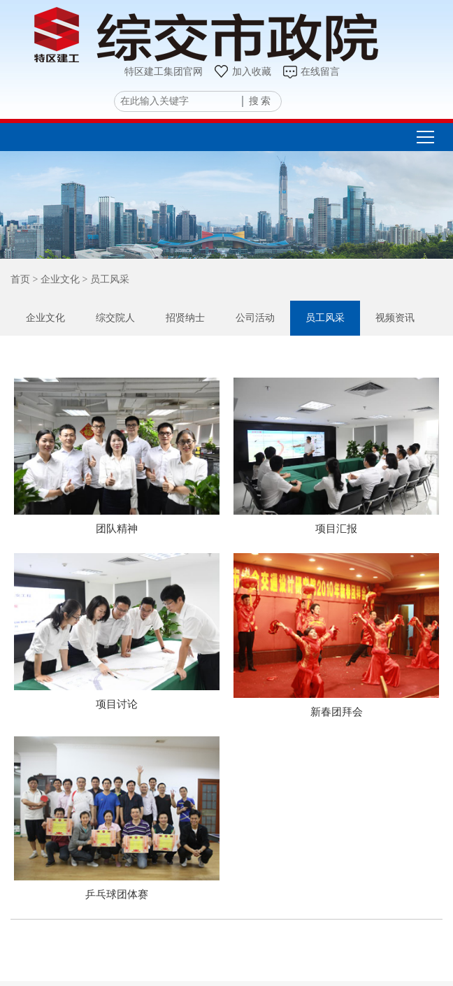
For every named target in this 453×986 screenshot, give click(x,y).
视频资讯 (395, 318)
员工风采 (325, 318)
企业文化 (45, 318)
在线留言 (311, 71)
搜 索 (260, 101)
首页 (20, 279)
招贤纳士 (185, 318)
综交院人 (115, 318)
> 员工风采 (104, 279)
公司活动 (255, 318)
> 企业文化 (55, 279)
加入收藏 (242, 71)
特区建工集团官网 (163, 71)
